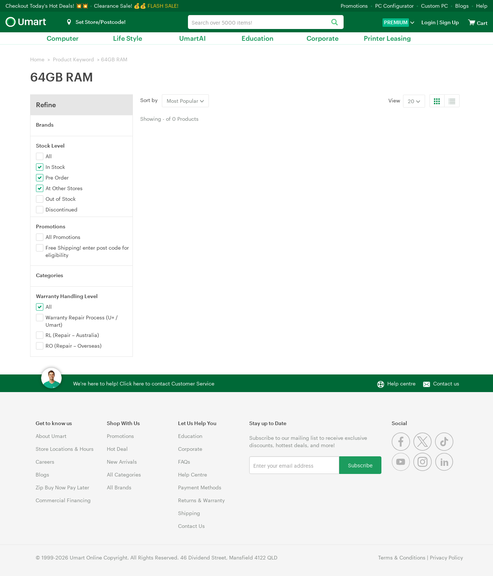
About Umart (51, 436)
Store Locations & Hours (65, 449)
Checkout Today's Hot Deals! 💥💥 (48, 6)
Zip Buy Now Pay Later (62, 487)
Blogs (462, 6)
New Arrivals (122, 462)
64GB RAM (114, 59)
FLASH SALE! (163, 6)
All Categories (124, 474)
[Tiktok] (445, 449)
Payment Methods (199, 487)
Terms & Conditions (401, 557)
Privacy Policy (446, 557)
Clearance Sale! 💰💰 (120, 6)
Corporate (322, 38)
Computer (63, 38)
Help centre (401, 383)
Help (481, 6)
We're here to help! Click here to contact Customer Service (143, 383)
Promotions (354, 6)
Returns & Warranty (201, 500)
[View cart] (471, 22)
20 (414, 101)
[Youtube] (402, 469)
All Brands (119, 487)
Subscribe (360, 464)
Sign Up (448, 22)
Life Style (127, 38)
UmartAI (192, 38)
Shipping (189, 513)
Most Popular (185, 101)
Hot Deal (117, 449)
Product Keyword (73, 59)
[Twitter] (424, 449)
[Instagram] (424, 469)
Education (257, 38)
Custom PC (434, 6)
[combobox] (266, 22)
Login (428, 22)
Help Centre (192, 474)
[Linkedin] (445, 469)
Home (37, 59)
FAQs (184, 462)
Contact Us (191, 526)
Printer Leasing (387, 38)
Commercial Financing (63, 500)
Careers (45, 462)
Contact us (446, 383)
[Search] (334, 23)
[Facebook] (402, 449)
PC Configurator (394, 6)
